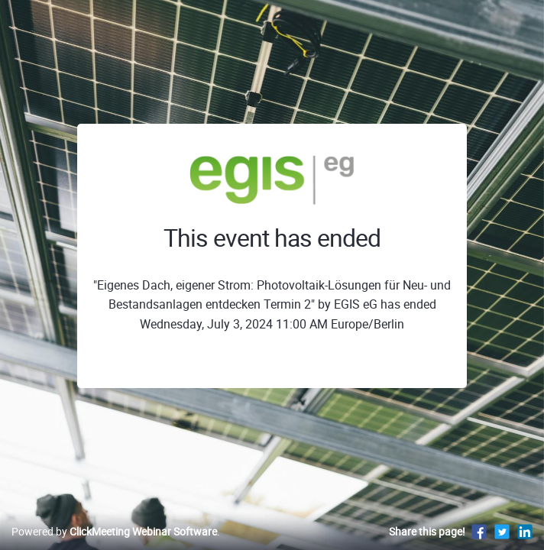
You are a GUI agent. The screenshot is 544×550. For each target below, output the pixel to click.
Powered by (114, 531)
